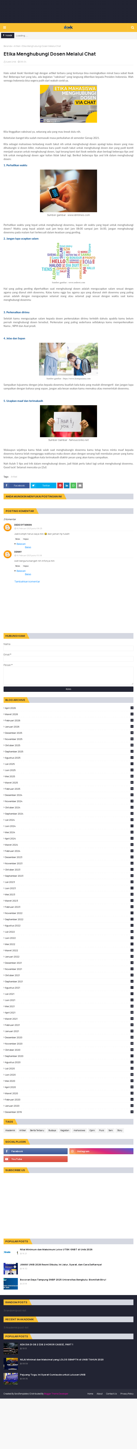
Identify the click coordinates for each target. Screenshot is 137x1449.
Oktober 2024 (69, 807)
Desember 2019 (69, 1112)
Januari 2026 (69, 726)
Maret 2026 (69, 714)
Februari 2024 (69, 851)
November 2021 (69, 969)
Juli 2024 (69, 819)
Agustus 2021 (69, 987)
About (100, 1393)
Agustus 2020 (69, 1062)
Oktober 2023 (69, 869)
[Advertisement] (68, 12)
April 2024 (69, 838)
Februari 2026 (69, 720)
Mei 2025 (69, 776)
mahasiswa (79, 1130)
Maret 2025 (69, 782)
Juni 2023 (69, 888)
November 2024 (69, 801)
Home (90, 1393)
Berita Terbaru (37, 1130)
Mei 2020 (69, 1080)
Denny (18, 551)
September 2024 (69, 813)
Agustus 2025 (69, 757)
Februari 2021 (69, 1025)
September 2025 (69, 751)
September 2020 (69, 1056)
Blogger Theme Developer (56, 1393)
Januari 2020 (69, 1105)
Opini (92, 1130)
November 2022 (69, 913)
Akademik (10, 1130)
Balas (17, 539)
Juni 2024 (69, 826)
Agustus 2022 (69, 925)
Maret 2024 (69, 844)
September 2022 (69, 919)
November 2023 (69, 863)
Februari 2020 (69, 1099)
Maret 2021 (69, 1018)
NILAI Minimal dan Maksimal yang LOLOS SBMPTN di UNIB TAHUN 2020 (62, 1359)
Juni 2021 (69, 1000)
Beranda (8, 46)
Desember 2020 (69, 1037)
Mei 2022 (69, 944)
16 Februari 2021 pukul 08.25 (29, 528)
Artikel (17, 46)
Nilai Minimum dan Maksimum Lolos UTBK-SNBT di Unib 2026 (56, 1249)
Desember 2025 (69, 732)
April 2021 (69, 1012)
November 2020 (69, 1043)
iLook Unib (11, 61)
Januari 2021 (69, 1031)
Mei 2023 (69, 894)
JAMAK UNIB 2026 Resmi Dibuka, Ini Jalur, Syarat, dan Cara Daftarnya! (61, 1264)
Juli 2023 (69, 882)
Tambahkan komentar (27, 581)
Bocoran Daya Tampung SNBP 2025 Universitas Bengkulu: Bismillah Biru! (63, 1279)
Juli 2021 (69, 993)
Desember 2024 (69, 795)
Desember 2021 (69, 962)
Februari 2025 (69, 788)
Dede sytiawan (23, 524)
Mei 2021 (69, 1006)
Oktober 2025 (69, 745)
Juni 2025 (69, 770)
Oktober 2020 (69, 1049)
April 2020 (69, 1087)
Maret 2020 (69, 1093)
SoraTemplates (21, 1393)
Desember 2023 (69, 857)
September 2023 (69, 875)
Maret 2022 (69, 950)
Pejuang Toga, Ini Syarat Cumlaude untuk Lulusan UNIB (52, 1374)
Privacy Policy (126, 1393)
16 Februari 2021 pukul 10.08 (29, 555)
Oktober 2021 (69, 975)
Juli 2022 (69, 931)
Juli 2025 (69, 764)
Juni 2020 (69, 1074)
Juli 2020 (69, 1068)
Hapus (26, 539)
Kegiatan (64, 1130)
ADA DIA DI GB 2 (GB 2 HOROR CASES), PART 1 (46, 1344)
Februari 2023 (69, 906)
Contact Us (111, 1393)
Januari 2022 (69, 956)
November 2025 (69, 739)
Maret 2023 (69, 900)
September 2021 (69, 981)
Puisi (101, 1130)
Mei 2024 (69, 832)
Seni (110, 1130)
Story (119, 1130)
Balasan (21, 544)
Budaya (52, 1130)
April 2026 (69, 708)
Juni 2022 (69, 938)
